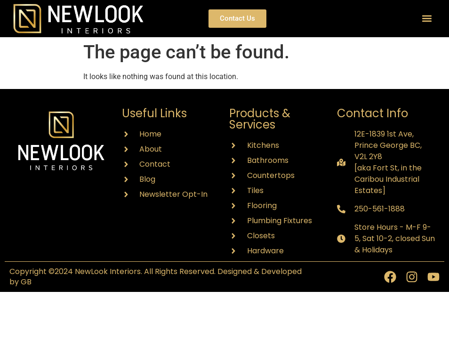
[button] (427, 18)
